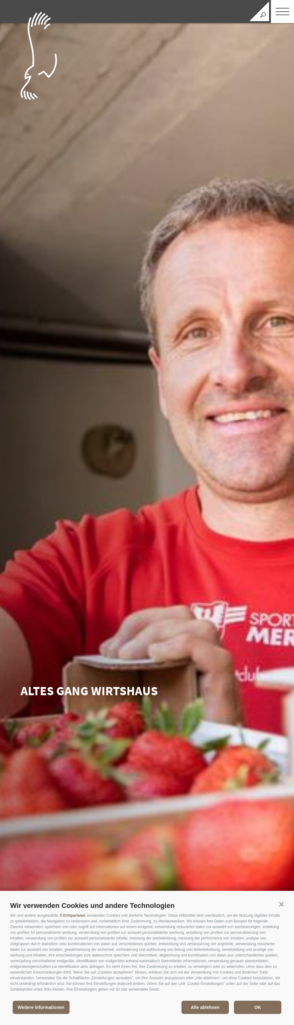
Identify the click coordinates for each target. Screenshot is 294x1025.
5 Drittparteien (72, 915)
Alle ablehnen (205, 1007)
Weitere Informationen (41, 1007)
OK (257, 1007)
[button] (281, 904)
